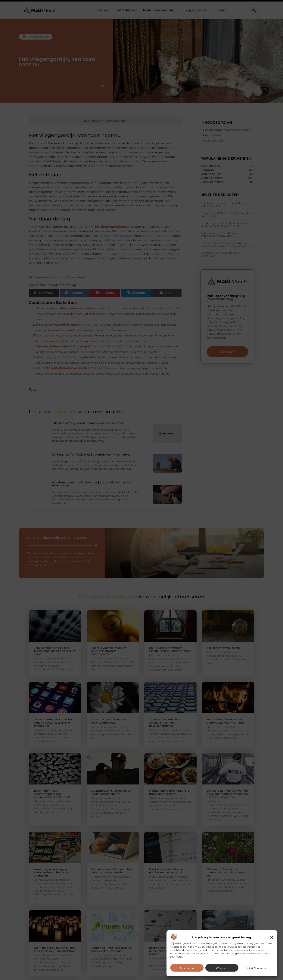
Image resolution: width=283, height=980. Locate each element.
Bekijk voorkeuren (257, 968)
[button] (272, 937)
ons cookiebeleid (247, 953)
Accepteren (187, 968)
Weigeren (222, 968)
